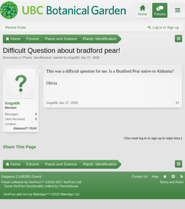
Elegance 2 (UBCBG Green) (21, 176)
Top (173, 176)
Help (155, 176)
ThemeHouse (68, 186)
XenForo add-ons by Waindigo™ (26, 194)
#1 (177, 103)
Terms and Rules (172, 182)
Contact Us (139, 176)
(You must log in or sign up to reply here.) (153, 138)
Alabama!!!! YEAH (25, 128)
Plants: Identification (37, 57)
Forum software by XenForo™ (41, 182)
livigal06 (74, 57)
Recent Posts (15, 28)
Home (165, 176)
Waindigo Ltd (70, 194)
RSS (181, 176)
